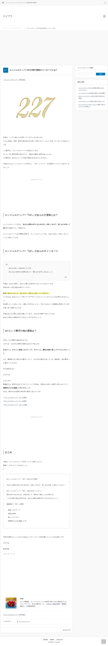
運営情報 (45, 639)
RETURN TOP (67, 630)
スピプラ (8, 16)
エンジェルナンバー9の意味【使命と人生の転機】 (92, 93)
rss (104, 16)
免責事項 (52, 639)
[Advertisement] (54, 47)
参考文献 (6, 549)
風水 (32, 2)
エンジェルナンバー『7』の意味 (15, 401)
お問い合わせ (59, 639)
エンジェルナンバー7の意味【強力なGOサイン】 (92, 101)
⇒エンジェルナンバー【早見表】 (14, 80)
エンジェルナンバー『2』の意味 (16, 397)
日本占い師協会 (52, 604)
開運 (35, 2)
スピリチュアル (22, 2)
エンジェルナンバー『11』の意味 (15, 405)
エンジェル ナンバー (12, 2)
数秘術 (29, 2)
